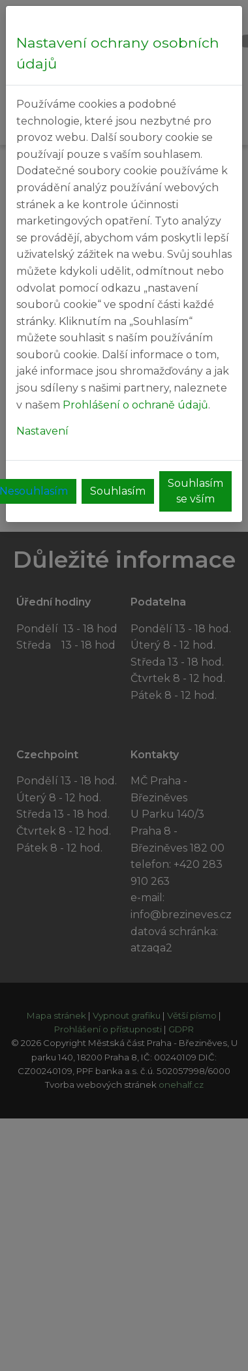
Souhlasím (118, 491)
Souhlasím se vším (195, 491)
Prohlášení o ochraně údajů (135, 405)
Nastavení (42, 431)
